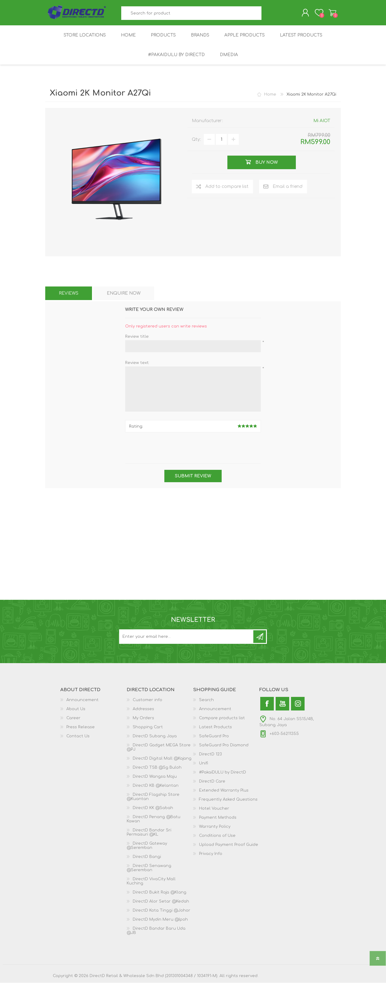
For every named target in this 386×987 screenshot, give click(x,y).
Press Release (80, 731)
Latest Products (215, 731)
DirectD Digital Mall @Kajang (162, 763)
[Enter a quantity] (221, 143)
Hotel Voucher (214, 813)
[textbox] (191, 15)
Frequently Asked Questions (228, 804)
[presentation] (193, 452)
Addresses (143, 713)
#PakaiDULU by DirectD (222, 776)
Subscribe (259, 640)
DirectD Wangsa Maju (155, 781)
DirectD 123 (210, 758)
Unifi (203, 767)
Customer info (147, 704)
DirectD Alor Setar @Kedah (161, 905)
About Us (75, 713)
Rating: (136, 431)
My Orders (143, 722)
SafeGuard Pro (214, 740)
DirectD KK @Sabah (153, 812)
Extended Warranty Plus (223, 794)
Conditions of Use (217, 840)
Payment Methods (217, 822)
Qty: (196, 143)
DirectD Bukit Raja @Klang (159, 896)
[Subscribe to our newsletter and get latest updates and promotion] (186, 640)
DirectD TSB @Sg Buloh (157, 772)
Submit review (193, 480)
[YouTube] (282, 708)
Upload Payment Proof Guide (228, 849)
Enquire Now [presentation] (124, 297)
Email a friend (287, 190)
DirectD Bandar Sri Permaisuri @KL (149, 836)
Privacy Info (210, 858)
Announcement (82, 704)
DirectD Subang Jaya (155, 740)
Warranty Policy (214, 831)
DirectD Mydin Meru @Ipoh (160, 924)
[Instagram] (298, 708)
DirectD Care (212, 785)
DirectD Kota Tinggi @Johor (161, 915)
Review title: (137, 341)
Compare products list (222, 722)
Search (268, 15)
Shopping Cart (326, 14)
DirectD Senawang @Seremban (149, 872)
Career (73, 722)
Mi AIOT (321, 125)
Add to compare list (226, 190)
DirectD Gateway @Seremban (147, 850)
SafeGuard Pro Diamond (223, 749)
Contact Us (78, 740)
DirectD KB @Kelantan (156, 790)
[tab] (68, 297)
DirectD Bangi (147, 861)
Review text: (137, 367)
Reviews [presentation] (68, 297)
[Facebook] (267, 708)
